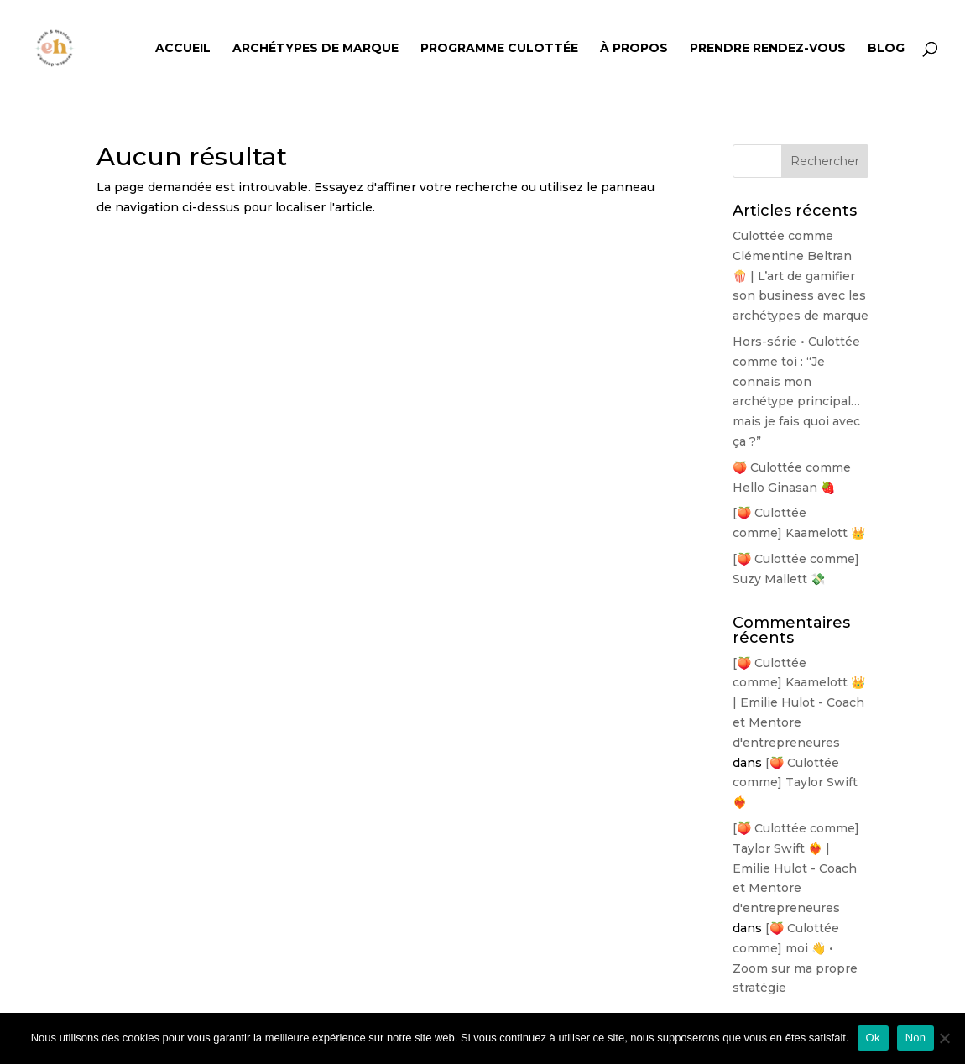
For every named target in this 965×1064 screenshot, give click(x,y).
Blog (886, 48)
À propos (634, 48)
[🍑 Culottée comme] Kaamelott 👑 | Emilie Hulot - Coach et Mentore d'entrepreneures (799, 702)
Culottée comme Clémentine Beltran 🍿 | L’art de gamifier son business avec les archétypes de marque (800, 275)
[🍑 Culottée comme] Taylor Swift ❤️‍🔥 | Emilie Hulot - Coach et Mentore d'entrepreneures (796, 868)
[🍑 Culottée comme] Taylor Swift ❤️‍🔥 (795, 783)
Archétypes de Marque (315, 48)
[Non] (944, 1038)
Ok (873, 1037)
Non (915, 1037)
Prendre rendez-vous (768, 48)
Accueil (183, 48)
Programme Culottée (499, 48)
